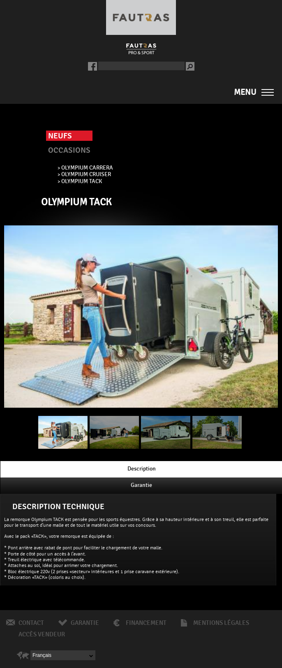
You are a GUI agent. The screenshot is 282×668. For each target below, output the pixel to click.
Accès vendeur (41, 634)
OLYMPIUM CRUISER (86, 174)
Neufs (60, 135)
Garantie (85, 623)
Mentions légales (221, 623)
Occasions (69, 150)
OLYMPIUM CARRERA (87, 167)
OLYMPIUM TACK (81, 181)
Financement (146, 623)
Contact (31, 623)
